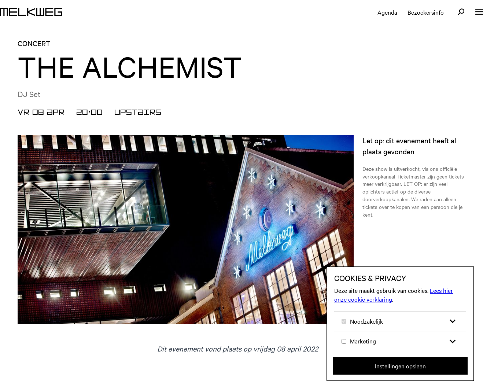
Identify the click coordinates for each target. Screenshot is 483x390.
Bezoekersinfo (426, 12)
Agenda (387, 12)
